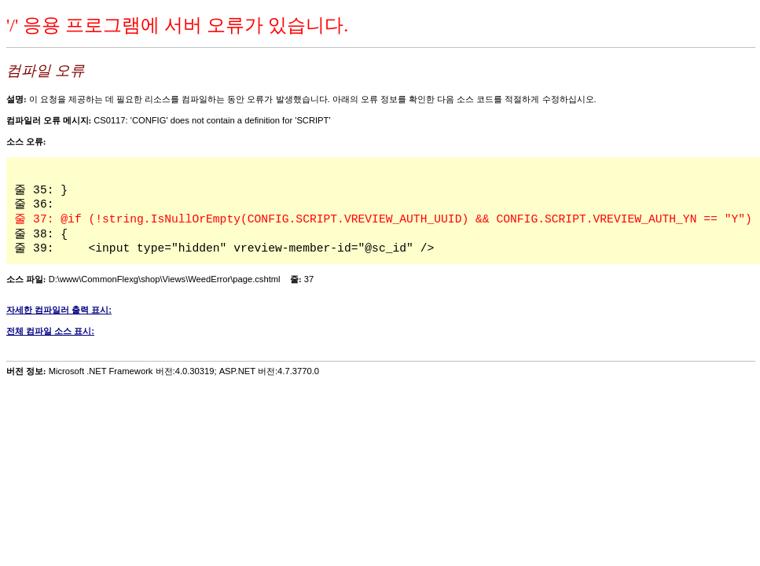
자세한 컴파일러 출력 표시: (59, 309)
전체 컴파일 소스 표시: (50, 331)
